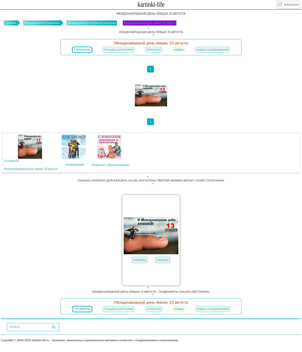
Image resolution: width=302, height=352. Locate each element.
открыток (82, 49)
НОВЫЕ (179, 49)
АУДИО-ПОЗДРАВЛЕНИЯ (213, 49)
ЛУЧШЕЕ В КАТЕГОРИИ (119, 49)
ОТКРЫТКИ (154, 49)
